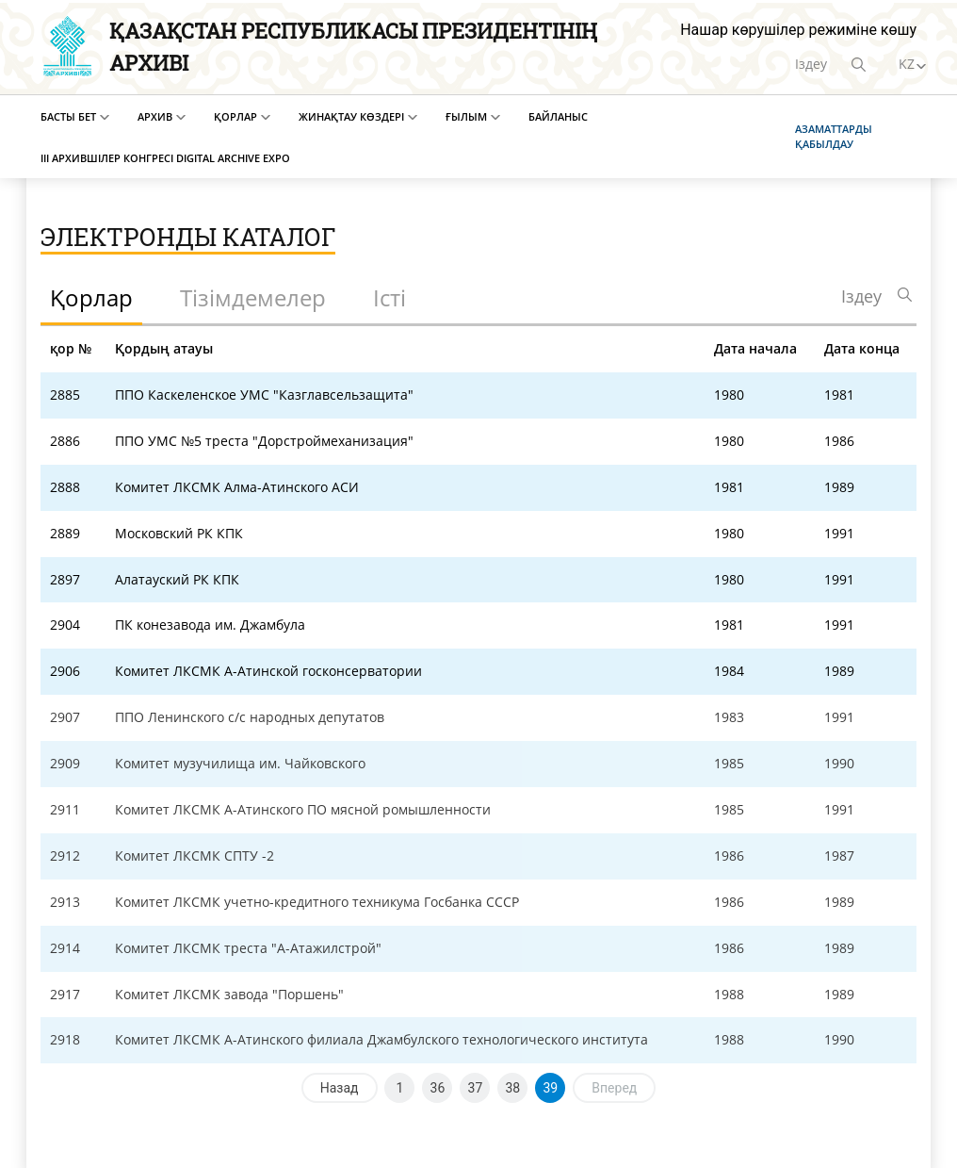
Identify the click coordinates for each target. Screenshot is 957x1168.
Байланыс (558, 116)
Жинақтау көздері (351, 116)
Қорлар (235, 116)
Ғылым (466, 116)
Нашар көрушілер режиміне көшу (798, 30)
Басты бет (68, 116)
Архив (155, 116)
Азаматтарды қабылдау (833, 136)
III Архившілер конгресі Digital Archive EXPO (165, 158)
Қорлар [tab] (91, 297)
